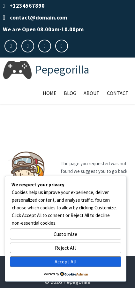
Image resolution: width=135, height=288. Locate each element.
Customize (65, 234)
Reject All (65, 248)
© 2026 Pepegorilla (67, 281)
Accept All (66, 261)
